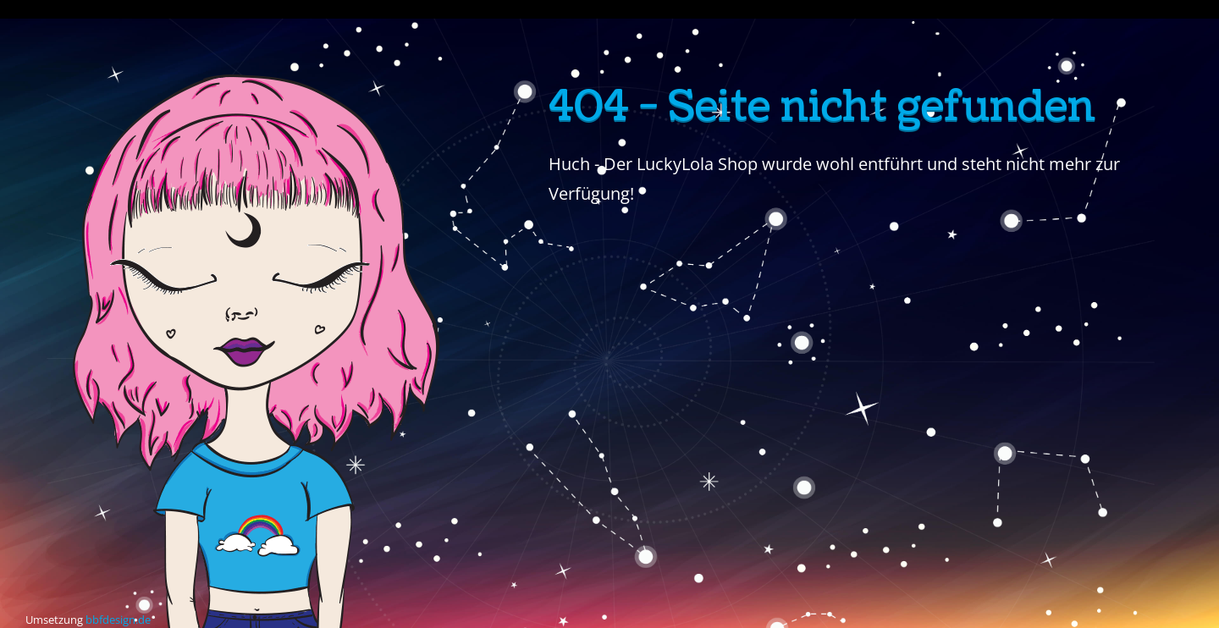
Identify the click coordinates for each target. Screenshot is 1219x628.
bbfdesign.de (118, 619)
